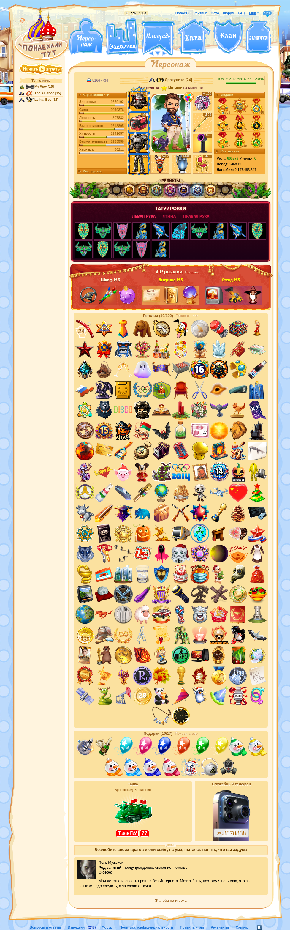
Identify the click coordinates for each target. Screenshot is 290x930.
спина (169, 216)
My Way (40, 86)
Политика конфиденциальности (146, 927)
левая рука (144, 216)
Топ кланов (40, 80)
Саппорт (243, 927)
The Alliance (44, 93)
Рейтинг (200, 13)
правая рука (196, 216)
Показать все (186, 316)
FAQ (241, 13)
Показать (192, 272)
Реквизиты (220, 927)
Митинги (175, 87)
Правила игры (192, 927)
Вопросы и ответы (45, 927)
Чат (267, 13)
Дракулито (174, 80)
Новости (182, 13)
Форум (228, 13)
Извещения (77, 927)
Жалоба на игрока (171, 901)
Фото (214, 13)
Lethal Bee (42, 99)
